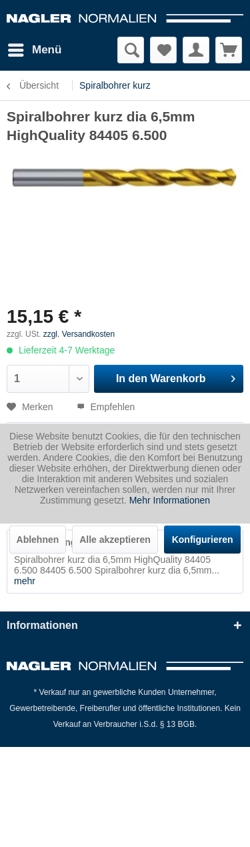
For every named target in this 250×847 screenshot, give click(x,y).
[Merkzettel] (163, 50)
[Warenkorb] (228, 50)
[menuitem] (34, 50)
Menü (34, 47)
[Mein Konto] (196, 50)
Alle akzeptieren (115, 539)
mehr (24, 581)
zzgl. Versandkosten (79, 334)
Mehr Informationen (169, 500)
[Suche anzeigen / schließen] (130, 50)
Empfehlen (106, 406)
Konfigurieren (202, 539)
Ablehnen (38, 539)
